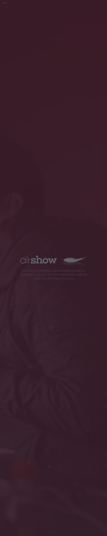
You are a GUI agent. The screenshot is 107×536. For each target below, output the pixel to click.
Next (53, 532)
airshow (5, 3)
